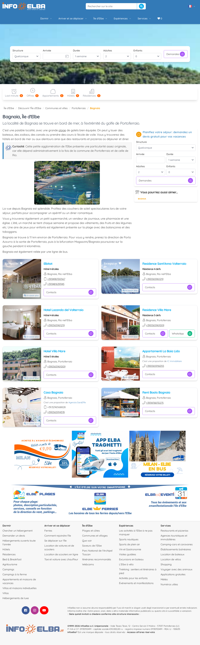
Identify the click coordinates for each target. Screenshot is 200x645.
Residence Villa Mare (156, 310)
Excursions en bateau (131, 559)
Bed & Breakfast (11, 559)
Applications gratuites (173, 574)
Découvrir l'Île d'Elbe (29, 108)
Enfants (137, 50)
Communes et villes (56, 108)
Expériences (122, 18)
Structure (17, 50)
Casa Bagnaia (53, 392)
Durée (76, 50)
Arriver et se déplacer (72, 18)
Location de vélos (171, 559)
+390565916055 (155, 365)
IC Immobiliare (174, 361)
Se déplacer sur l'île (55, 540)
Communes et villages (95, 535)
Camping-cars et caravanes (177, 544)
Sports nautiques (128, 539)
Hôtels (6, 549)
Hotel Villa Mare (54, 351)
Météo (164, 579)
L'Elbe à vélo (126, 564)
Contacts (69, 292)
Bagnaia (142, 199)
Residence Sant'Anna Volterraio (164, 264)
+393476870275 (155, 402)
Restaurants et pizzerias (174, 530)
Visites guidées (127, 554)
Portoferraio (79, 108)
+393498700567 (56, 279)
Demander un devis (13, 535)
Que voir (87, 540)
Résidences (9, 554)
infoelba (72, 632)
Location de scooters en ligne (61, 554)
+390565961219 (154, 279)
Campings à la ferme (14, 574)
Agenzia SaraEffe (77, 402)
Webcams (88, 564)
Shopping (166, 564)
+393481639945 (55, 284)
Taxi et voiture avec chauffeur (61, 559)
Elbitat (48, 264)
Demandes (175, 54)
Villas (5, 593)
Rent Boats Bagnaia (156, 392)
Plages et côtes (91, 530)
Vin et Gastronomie (130, 549)
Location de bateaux (172, 554)
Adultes (107, 50)
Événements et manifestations (136, 583)
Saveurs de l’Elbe (92, 545)
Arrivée (47, 50)
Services (144, 18)
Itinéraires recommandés (96, 559)
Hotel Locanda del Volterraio (63, 310)
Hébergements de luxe (15, 598)
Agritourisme (9, 564)
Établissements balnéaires (176, 549)
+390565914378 (56, 412)
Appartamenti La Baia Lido (161, 351)
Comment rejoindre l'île (57, 535)
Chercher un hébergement (17, 530)
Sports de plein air (129, 544)
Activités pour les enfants (133, 578)
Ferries (48, 530)
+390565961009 (155, 325)
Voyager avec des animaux (176, 569)
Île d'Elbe (100, 18)
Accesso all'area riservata (141, 632)
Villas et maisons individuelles (19, 588)
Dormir (46, 18)
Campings (8, 569)
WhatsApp (182, 333)
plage (62, 130)
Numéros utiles (169, 584)
